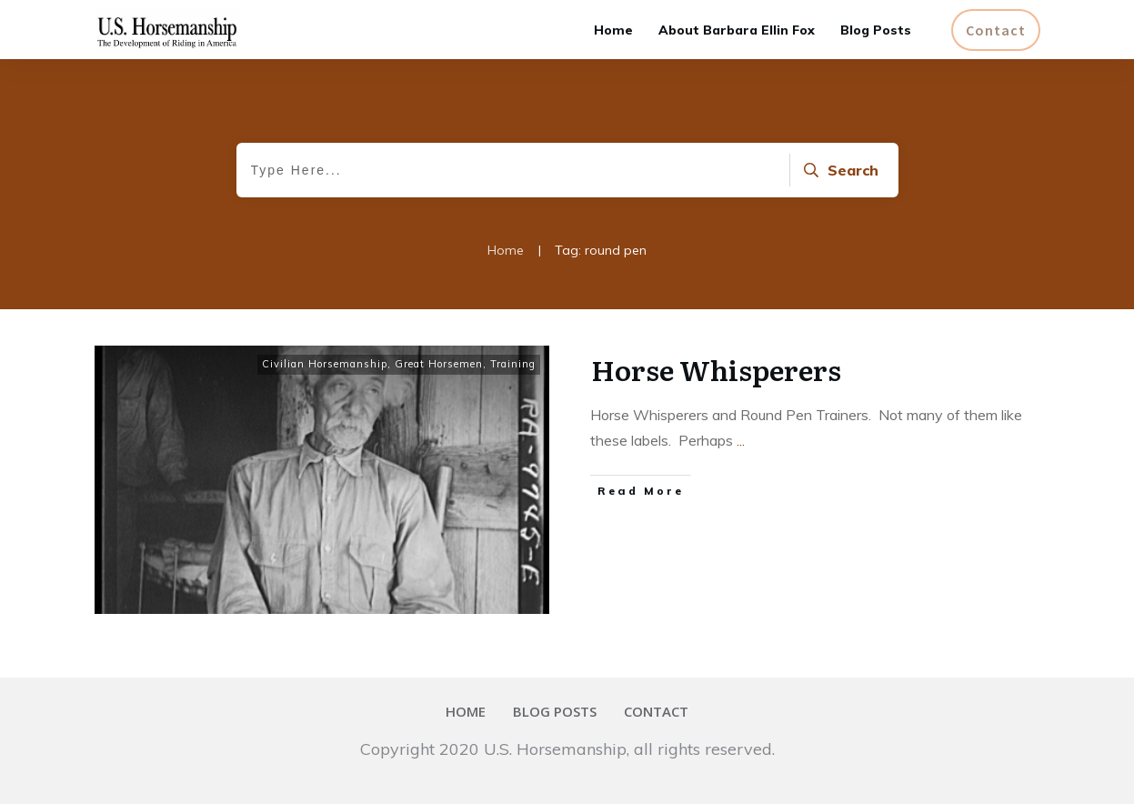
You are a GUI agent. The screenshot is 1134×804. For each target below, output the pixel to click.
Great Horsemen (439, 363)
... (741, 440)
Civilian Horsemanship (324, 363)
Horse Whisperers (716, 369)
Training (513, 363)
